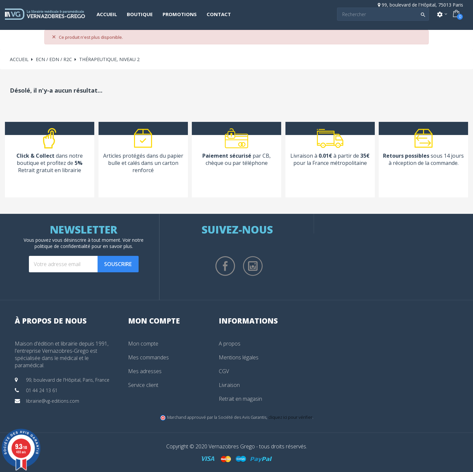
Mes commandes (148, 357)
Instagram (253, 266)
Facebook (225, 266)
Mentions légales (239, 357)
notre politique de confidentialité (89, 243)
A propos (229, 343)
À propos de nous (51, 321)
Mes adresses (145, 371)
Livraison (229, 385)
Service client (143, 385)
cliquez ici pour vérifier (290, 417)
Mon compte (143, 343)
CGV (224, 371)
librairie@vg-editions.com (52, 401)
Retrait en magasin (240, 398)
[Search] (383, 14)
